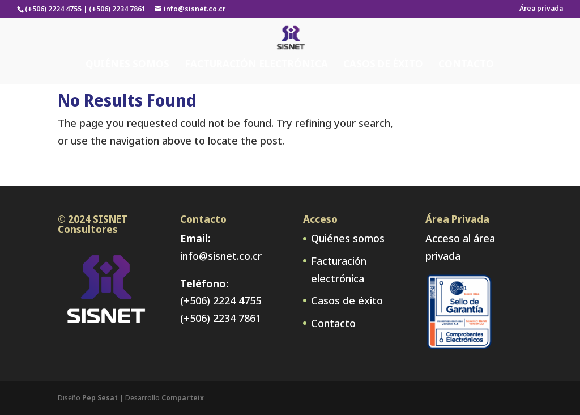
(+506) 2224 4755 (220, 300)
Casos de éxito (383, 41)
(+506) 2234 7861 (220, 318)
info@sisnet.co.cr (221, 255)
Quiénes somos (127, 41)
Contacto (466, 41)
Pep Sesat (100, 398)
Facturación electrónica (256, 41)
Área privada (541, 9)
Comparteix (182, 398)
